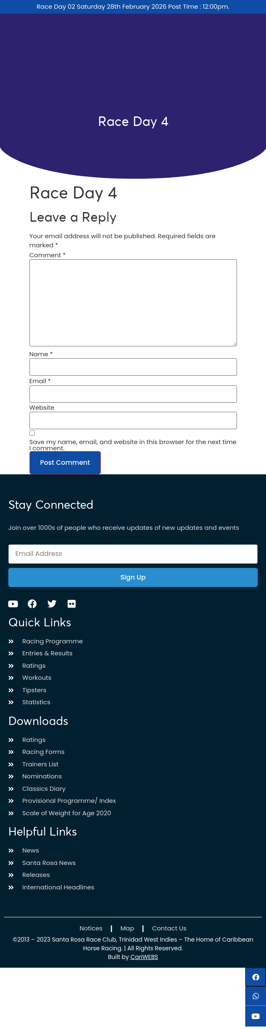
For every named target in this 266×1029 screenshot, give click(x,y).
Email (40, 381)
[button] (255, 977)
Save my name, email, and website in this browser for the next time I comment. (133, 445)
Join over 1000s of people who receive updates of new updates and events (123, 527)
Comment (47, 255)
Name (41, 354)
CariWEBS (144, 957)
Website (41, 407)
